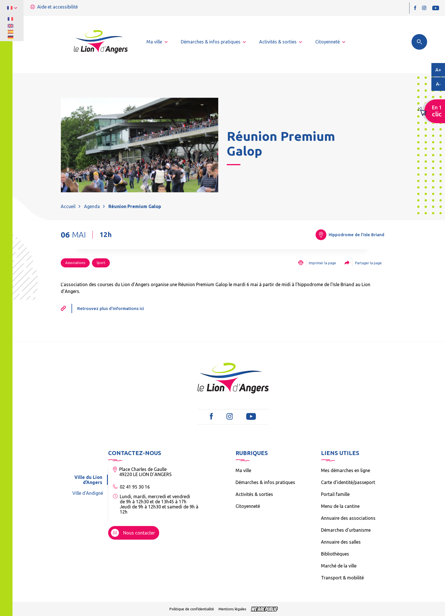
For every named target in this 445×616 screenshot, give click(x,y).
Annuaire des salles (341, 541)
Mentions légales (232, 609)
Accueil (68, 206)
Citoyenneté (248, 506)
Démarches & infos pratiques (265, 482)
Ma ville (243, 470)
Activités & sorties (254, 494)
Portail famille (335, 494)
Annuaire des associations (348, 518)
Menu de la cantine (340, 506)
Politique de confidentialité (191, 609)
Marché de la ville (338, 565)
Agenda (92, 206)
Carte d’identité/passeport (348, 482)
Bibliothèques (335, 553)
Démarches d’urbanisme (346, 530)
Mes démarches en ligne (345, 470)
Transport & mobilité (342, 577)
